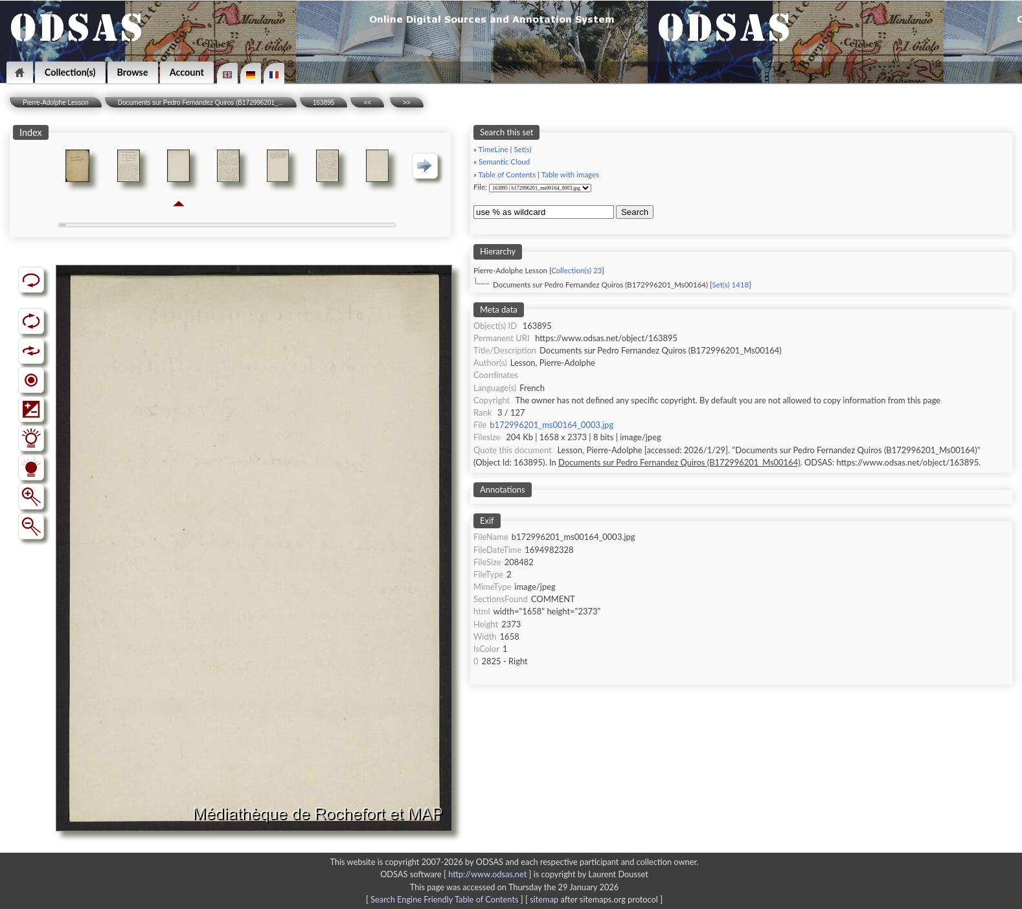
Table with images (570, 174)
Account (187, 72)
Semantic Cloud (504, 161)
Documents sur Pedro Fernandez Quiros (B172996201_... (201, 102)
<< (367, 102)
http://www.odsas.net (487, 874)
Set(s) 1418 (730, 284)
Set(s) (522, 149)
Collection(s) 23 (576, 270)
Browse (132, 72)
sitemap (544, 899)
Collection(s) (70, 72)
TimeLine (493, 149)
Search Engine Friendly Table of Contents (444, 899)
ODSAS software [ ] (457, 874)
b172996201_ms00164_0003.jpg (551, 425)
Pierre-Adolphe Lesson (56, 102)
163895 (323, 102)
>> (407, 102)
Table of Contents (507, 174)
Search (634, 212)
